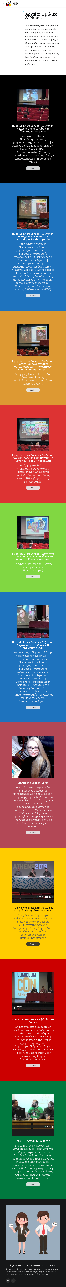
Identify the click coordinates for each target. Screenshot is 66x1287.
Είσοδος (33, 168)
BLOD (40, 53)
